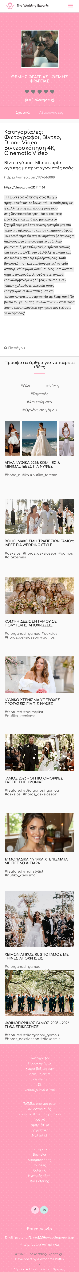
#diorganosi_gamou (22, 634)
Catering (39, 1170)
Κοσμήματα (39, 1149)
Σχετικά (23, 112)
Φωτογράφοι (39, 1058)
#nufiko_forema (43, 475)
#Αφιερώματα (39, 402)
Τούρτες (39, 1165)
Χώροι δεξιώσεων (39, 1068)
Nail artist (39, 1135)
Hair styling (39, 1079)
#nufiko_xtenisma (20, 716)
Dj (39, 1084)
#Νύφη (52, 386)
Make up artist (39, 1074)
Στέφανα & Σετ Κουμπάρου (40, 1114)
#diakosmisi (15, 557)
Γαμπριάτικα (40, 1125)
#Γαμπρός (39, 394)
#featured (13, 712)
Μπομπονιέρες (39, 1160)
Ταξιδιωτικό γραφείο (39, 1103)
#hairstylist (33, 712)
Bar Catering (39, 1181)
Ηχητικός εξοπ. (39, 1175)
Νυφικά (40, 1119)
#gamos (65, 553)
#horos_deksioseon (40, 553)
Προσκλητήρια (39, 1063)
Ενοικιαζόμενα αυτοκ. (39, 1090)
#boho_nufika (17, 475)
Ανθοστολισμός (39, 1109)
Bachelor (39, 1154)
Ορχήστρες (39, 1130)
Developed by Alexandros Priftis (39, 1259)
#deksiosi (13, 553)
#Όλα (25, 386)
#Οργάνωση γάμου (39, 410)
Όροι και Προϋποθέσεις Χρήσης (40, 1269)
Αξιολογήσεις (51, 112)
